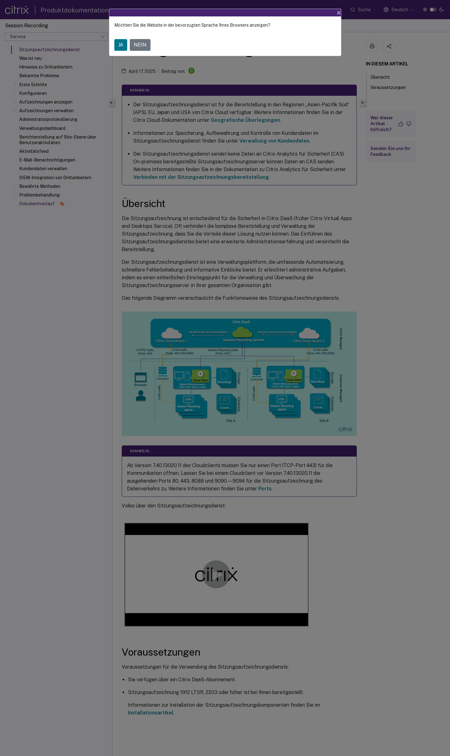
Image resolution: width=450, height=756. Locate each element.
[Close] (339, 12)
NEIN (140, 45)
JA (120, 45)
